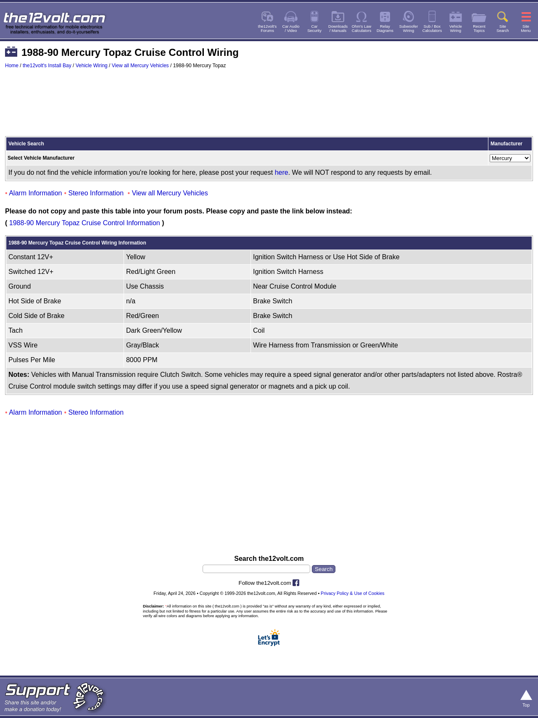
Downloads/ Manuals (338, 28)
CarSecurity (314, 28)
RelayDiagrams (385, 28)
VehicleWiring (455, 28)
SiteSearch (502, 28)
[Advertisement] (269, 106)
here (281, 172)
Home (11, 65)
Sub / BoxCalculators (432, 28)
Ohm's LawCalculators (362, 28)
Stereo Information (96, 193)
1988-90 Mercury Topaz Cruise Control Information (84, 222)
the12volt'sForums (267, 28)
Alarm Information (35, 193)
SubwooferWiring (408, 28)
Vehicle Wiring (92, 65)
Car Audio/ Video (291, 28)
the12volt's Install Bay (47, 65)
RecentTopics (479, 28)
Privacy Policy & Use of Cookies (353, 593)
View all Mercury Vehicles (140, 65)
